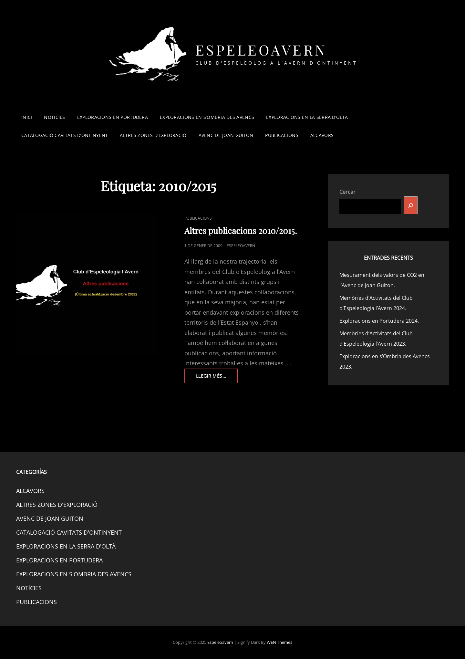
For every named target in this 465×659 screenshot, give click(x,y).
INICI (26, 117)
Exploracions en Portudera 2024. (379, 320)
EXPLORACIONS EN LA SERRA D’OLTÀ (307, 117)
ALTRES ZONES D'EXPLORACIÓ (57, 504)
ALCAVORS (322, 135)
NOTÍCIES (54, 117)
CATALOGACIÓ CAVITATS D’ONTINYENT (64, 135)
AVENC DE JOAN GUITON (226, 135)
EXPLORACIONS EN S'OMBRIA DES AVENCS (73, 574)
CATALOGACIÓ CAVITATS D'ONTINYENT (69, 532)
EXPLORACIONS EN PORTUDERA (112, 117)
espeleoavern (241, 245)
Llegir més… (217, 377)
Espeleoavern (261, 49)
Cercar (347, 191)
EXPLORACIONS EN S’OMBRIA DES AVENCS (207, 117)
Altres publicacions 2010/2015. (240, 230)
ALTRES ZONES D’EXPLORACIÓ (153, 135)
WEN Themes (279, 642)
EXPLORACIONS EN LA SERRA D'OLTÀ (66, 546)
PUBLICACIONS (281, 135)
